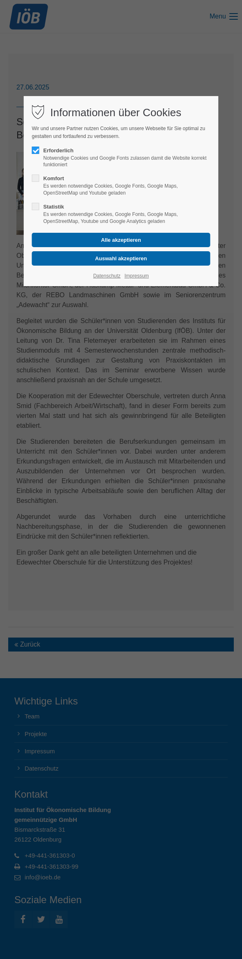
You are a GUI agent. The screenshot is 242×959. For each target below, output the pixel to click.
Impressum (136, 276)
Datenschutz (107, 276)
